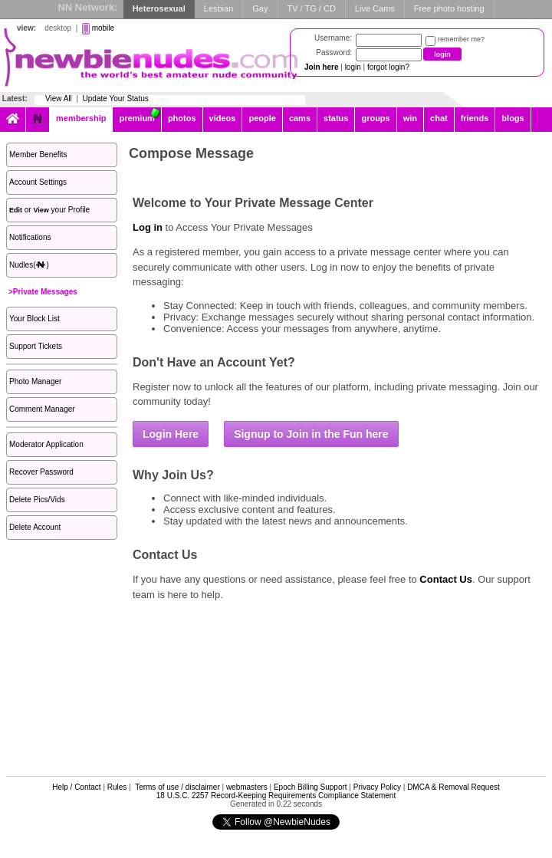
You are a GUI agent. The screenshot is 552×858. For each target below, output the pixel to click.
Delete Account (35, 527)
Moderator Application (46, 444)
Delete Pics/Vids (37, 499)
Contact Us (445, 579)
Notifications (30, 237)
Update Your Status (116, 98)
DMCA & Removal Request (453, 787)
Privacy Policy (377, 787)
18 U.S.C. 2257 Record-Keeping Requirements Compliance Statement (276, 795)
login (353, 67)
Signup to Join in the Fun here (311, 434)
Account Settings (38, 182)
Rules (117, 787)
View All (58, 98)
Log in (148, 227)
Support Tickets (35, 346)
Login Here (171, 434)
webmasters (247, 787)
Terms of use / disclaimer (177, 787)
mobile (103, 28)
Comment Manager (42, 409)
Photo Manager (35, 381)
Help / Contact (76, 787)
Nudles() (29, 265)
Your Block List (34, 318)
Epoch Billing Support (310, 787)
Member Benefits (38, 154)
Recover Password (41, 472)
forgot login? (388, 67)
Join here (321, 67)
